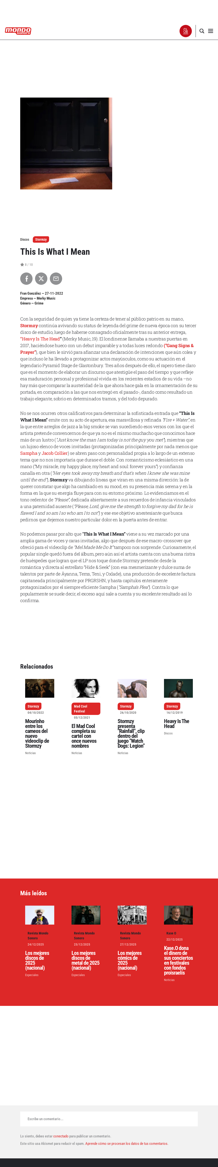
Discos (168, 733)
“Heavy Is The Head (40, 339)
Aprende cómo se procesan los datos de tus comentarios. (126, 1143)
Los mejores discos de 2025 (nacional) (37, 960)
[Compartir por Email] (56, 278)
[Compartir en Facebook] (26, 278)
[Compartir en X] (41, 278)
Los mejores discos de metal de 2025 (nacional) (85, 960)
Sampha (28, 453)
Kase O (171, 933)
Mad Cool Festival (80, 708)
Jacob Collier (55, 453)
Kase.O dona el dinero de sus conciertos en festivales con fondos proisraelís (178, 960)
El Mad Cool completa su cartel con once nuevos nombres (84, 736)
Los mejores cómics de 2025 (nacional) (130, 960)
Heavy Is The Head (176, 723)
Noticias (30, 753)
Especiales (31, 975)
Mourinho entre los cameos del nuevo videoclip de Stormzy (37, 733)
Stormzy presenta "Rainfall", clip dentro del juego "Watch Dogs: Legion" (131, 733)
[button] (186, 31)
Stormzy (41, 239)
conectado (61, 1136)
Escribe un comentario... (45, 1119)
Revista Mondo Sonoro (38, 935)
